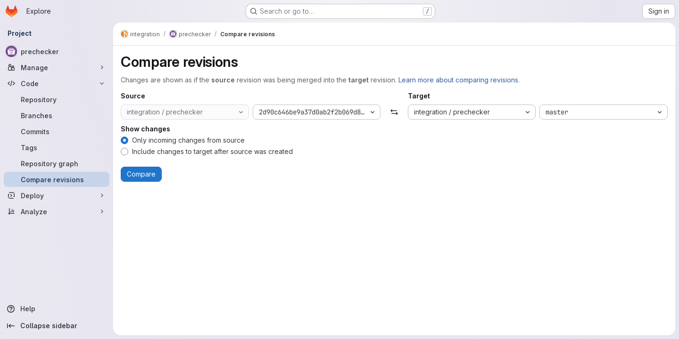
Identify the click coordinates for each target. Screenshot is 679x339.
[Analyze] (56, 211)
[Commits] (56, 131)
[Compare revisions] (56, 179)
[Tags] (56, 147)
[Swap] (394, 112)
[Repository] (56, 99)
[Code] (56, 83)
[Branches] (56, 115)
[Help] (56, 308)
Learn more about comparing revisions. (459, 80)
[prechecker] (56, 51)
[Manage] (56, 67)
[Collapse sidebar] (56, 325)
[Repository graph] (56, 163)
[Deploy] (56, 195)
